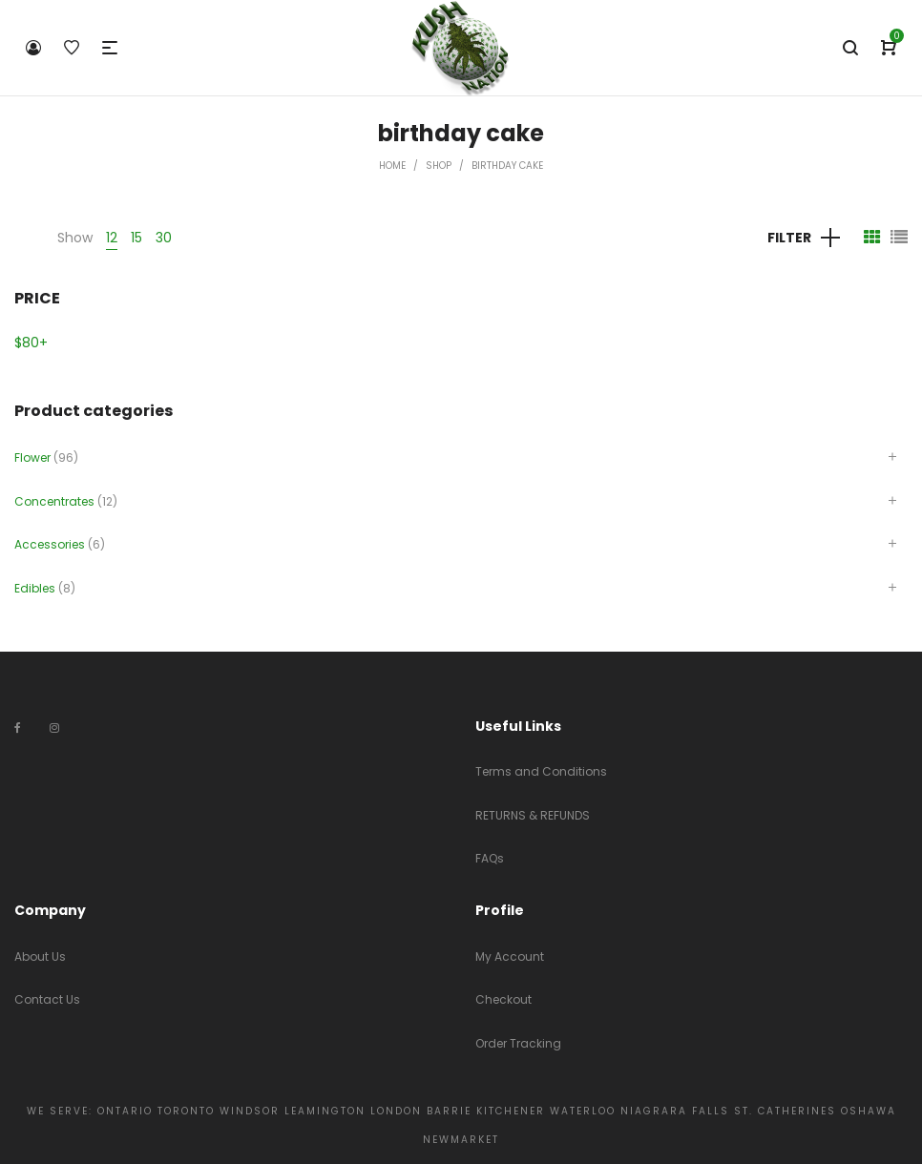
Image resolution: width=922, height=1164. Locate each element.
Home (392, 165)
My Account (509, 956)
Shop (438, 165)
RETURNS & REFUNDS (532, 815)
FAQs (489, 858)
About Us (40, 956)
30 (164, 237)
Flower (32, 457)
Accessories (49, 544)
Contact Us (47, 999)
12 (111, 237)
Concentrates (54, 501)
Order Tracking (518, 1043)
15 (136, 237)
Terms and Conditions (541, 771)
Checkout (503, 999)
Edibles (34, 588)
